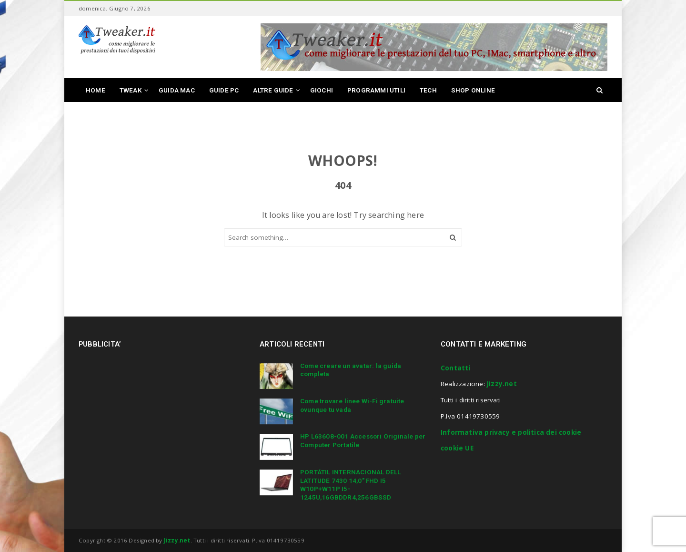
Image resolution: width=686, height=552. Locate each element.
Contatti (456, 368)
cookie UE (457, 448)
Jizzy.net (502, 383)
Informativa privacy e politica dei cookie (511, 432)
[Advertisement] (159, 430)
